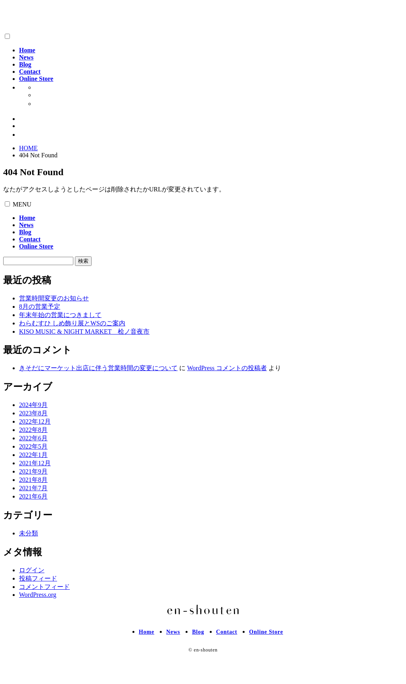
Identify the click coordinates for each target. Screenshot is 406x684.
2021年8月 (33, 479)
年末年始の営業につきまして (60, 314)
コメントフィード (44, 586)
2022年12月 (35, 421)
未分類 (28, 533)
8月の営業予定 (39, 306)
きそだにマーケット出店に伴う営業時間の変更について (98, 368)
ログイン (31, 570)
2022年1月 (33, 454)
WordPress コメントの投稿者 (227, 368)
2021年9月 (33, 471)
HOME (28, 148)
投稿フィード (38, 578)
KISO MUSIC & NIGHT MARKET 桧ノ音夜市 (84, 331)
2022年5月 (33, 446)
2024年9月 (33, 404)
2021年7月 (33, 488)
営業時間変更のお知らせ (54, 298)
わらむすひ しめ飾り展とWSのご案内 (72, 323)
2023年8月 (33, 413)
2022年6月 (33, 438)
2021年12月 (35, 463)
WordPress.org (37, 594)
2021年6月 (33, 496)
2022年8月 (33, 429)
